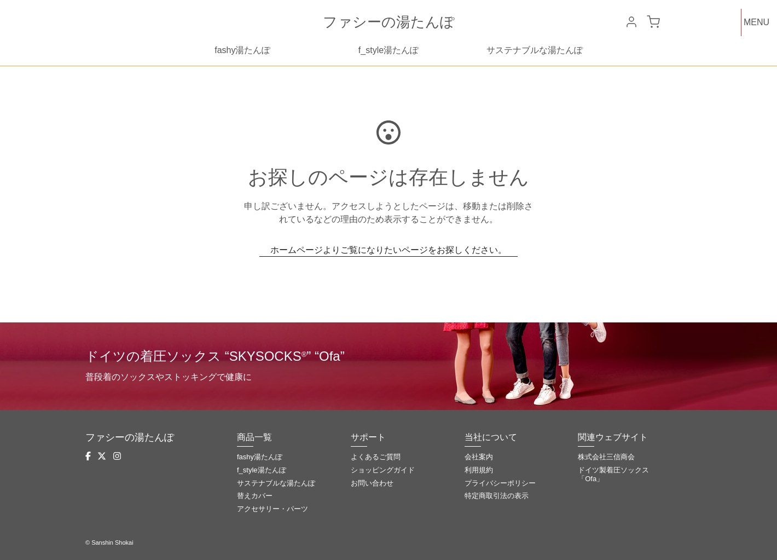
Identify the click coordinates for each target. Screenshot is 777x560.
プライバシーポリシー (500, 483)
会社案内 (479, 457)
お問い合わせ (372, 483)
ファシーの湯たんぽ (389, 22)
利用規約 (479, 470)
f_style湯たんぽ (388, 50)
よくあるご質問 (376, 457)
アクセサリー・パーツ (272, 509)
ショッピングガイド (383, 470)
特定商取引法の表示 (497, 496)
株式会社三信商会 (606, 457)
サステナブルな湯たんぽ (534, 50)
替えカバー (254, 496)
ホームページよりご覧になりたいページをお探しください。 (388, 250)
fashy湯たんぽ (242, 50)
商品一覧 (254, 437)
